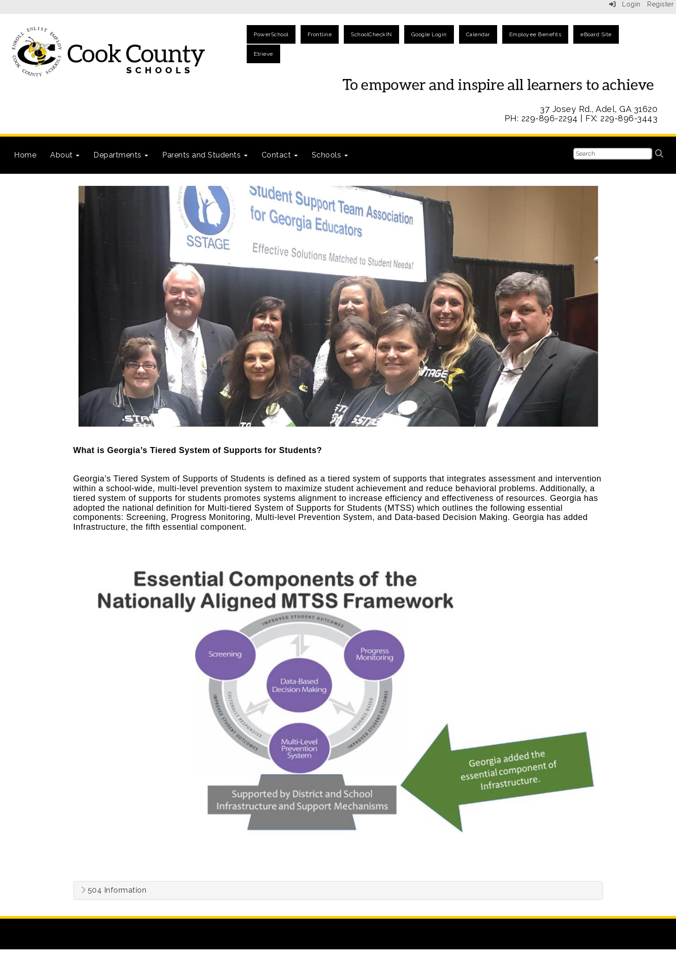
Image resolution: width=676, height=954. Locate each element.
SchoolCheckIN (371, 34)
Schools (330, 155)
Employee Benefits (535, 34)
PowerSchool (271, 34)
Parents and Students (205, 155)
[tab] (338, 890)
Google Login (429, 34)
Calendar (478, 34)
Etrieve (263, 54)
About (64, 155)
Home (25, 155)
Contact (280, 155)
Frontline (320, 34)
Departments (120, 155)
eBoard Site (596, 34)
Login (625, 4)
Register (660, 4)
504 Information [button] (114, 890)
